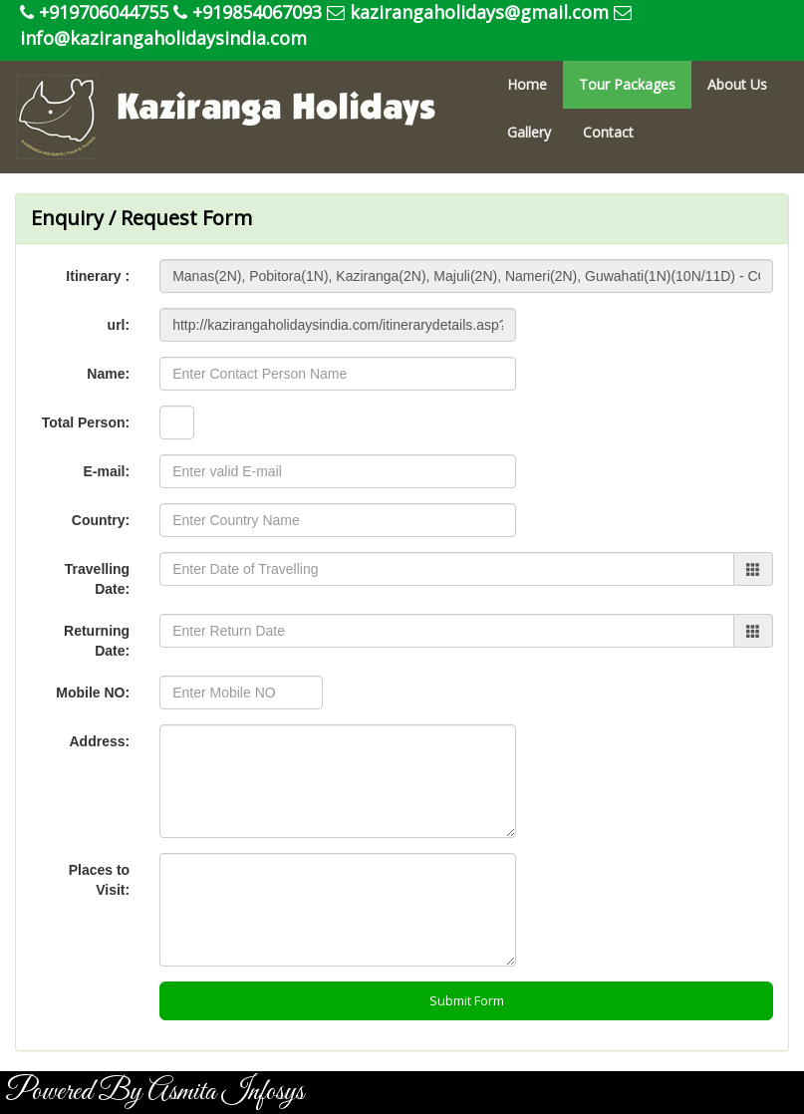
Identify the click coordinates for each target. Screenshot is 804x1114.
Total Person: (86, 422)
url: (119, 325)
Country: (101, 520)
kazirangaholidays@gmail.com (468, 12)
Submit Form (466, 1000)
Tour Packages (627, 84)
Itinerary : (98, 276)
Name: (108, 374)
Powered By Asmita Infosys (154, 1092)
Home (527, 84)
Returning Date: (97, 641)
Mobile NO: (93, 692)
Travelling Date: (97, 579)
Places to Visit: (99, 880)
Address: (99, 741)
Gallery (529, 132)
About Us (737, 84)
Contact (608, 132)
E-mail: (106, 471)
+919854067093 (247, 12)
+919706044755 (94, 12)
